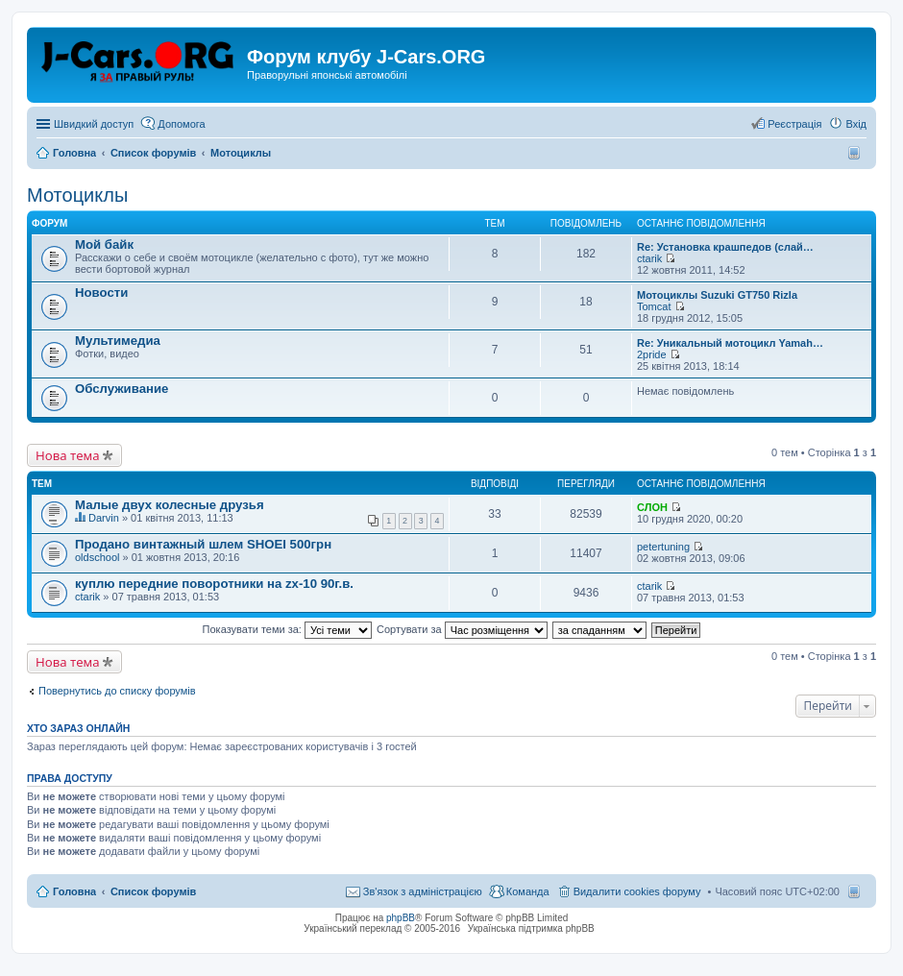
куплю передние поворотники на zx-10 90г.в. (214, 583)
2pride (652, 354)
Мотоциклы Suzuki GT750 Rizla (717, 295)
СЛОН (652, 507)
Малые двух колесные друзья (169, 505)
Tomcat (654, 306)
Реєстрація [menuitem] (794, 124)
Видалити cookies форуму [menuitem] (637, 891)
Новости (101, 292)
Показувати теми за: (287, 629)
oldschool (97, 557)
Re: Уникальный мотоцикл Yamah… (730, 343)
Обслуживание (121, 388)
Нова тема (68, 455)
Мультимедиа (117, 340)
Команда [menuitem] (527, 891)
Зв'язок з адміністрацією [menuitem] (422, 891)
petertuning (663, 546)
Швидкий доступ (94, 124)
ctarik (649, 258)
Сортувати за (462, 629)
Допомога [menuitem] (181, 124)
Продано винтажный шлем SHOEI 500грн (203, 544)
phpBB (400, 918)
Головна (74, 891)
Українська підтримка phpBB (531, 928)
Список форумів (153, 891)
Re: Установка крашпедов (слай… (725, 247)
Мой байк (104, 244)
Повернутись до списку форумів (117, 690)
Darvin (103, 518)
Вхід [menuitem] (855, 124)
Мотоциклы (77, 195)
